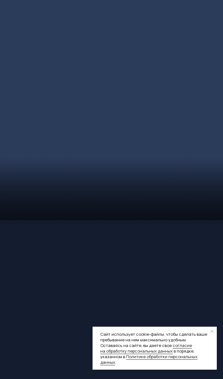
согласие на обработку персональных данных (146, 348)
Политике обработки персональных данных (149, 359)
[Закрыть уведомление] (212, 331)
